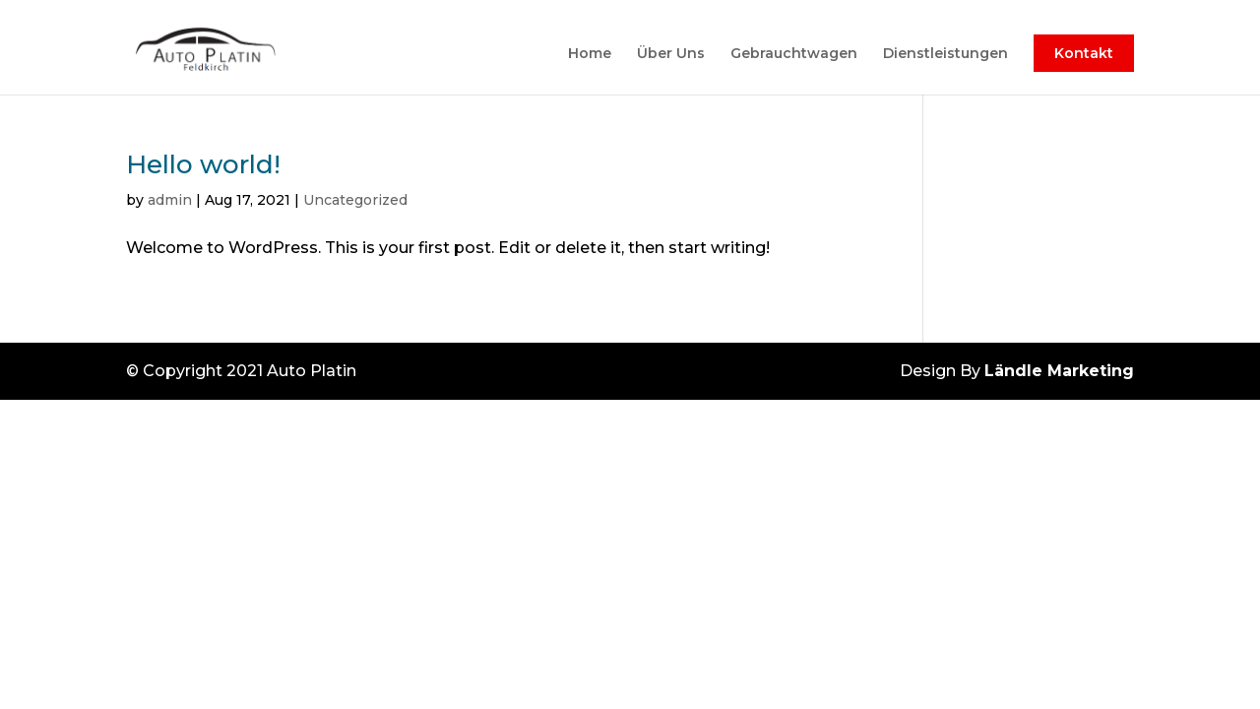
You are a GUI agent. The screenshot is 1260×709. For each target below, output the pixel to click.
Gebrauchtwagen (793, 54)
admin (170, 200)
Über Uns (671, 54)
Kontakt (1083, 53)
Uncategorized (355, 200)
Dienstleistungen (945, 54)
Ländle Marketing (1059, 370)
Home (589, 54)
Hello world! (203, 164)
